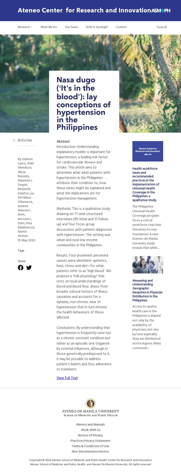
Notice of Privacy (90, 435)
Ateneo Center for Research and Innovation (84, 11)
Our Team (71, 27)
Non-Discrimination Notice (90, 451)
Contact (121, 27)
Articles (25, 140)
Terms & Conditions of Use (90, 446)
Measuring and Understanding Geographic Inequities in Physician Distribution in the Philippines (147, 290)
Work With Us (90, 430)
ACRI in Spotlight (97, 27)
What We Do (49, 27)
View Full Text (67, 378)
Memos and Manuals (90, 424)
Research (25, 27)
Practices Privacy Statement (91, 441)
